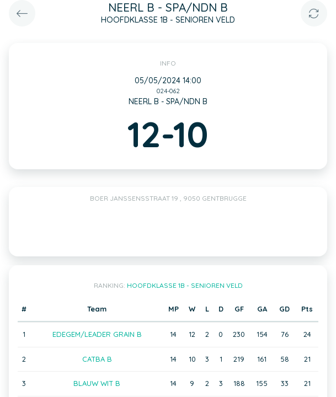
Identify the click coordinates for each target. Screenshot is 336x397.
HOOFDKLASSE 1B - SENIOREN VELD (185, 285)
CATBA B (97, 359)
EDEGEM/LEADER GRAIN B (97, 334)
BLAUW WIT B (96, 383)
